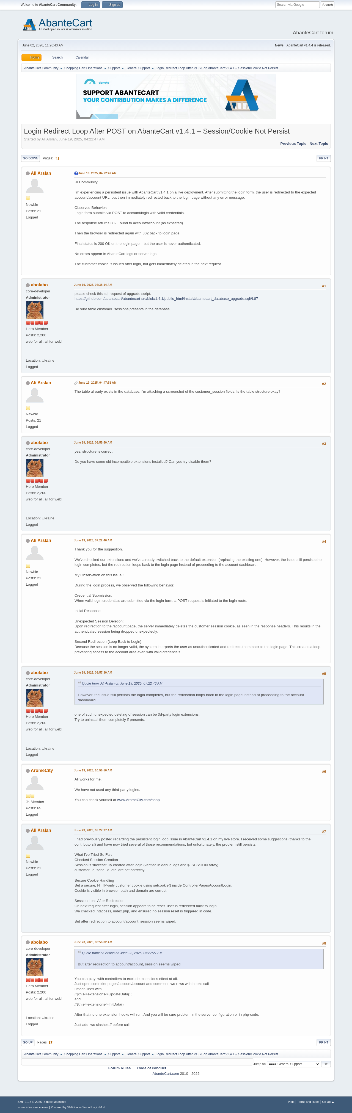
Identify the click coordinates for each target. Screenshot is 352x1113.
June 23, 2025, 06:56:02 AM (93, 942)
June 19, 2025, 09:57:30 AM (93, 672)
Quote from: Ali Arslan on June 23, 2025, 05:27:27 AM (122, 953)
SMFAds (23, 1107)
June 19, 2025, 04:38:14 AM (93, 284)
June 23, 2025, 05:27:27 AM (93, 830)
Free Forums (40, 1107)
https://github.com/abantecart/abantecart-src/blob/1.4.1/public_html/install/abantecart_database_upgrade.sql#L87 (166, 299)
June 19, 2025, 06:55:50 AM (93, 442)
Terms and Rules (308, 1101)
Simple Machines (54, 1101)
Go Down (30, 158)
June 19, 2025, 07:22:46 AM (93, 540)
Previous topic (293, 144)
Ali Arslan (41, 173)
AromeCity (42, 770)
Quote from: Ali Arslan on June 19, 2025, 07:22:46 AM (122, 683)
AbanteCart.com (165, 1074)
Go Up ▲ (328, 1101)
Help (291, 1101)
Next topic (319, 144)
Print (323, 158)
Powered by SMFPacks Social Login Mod (78, 1107)
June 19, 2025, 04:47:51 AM (97, 382)
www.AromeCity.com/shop (138, 800)
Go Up (28, 1042)
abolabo (39, 285)
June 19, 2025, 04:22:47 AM (97, 173)
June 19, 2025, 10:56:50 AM (93, 770)
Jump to (259, 1064)
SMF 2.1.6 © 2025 (30, 1101)
